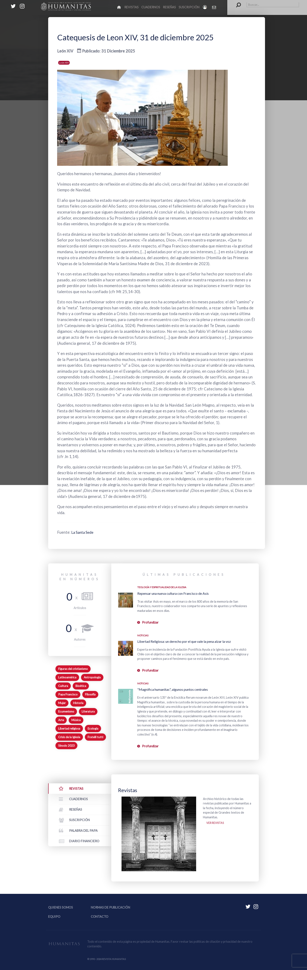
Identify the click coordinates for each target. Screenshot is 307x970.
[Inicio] (119, 7)
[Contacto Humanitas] (214, 7)
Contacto (99, 916)
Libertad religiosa (69, 728)
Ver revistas (216, 824)
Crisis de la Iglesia (69, 737)
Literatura (88, 711)
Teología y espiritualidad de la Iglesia (161, 587)
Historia (78, 703)
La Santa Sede (83, 532)
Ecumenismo (66, 711)
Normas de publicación (110, 907)
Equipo (54, 916)
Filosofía (90, 694)
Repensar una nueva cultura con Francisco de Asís (173, 593)
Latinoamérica (67, 677)
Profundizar (150, 622)
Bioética (80, 686)
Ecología (93, 728)
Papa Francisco (68, 694)
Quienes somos (60, 907)
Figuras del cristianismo (73, 668)
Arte (61, 720)
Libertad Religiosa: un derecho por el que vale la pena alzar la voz (184, 641)
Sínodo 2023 (66, 745)
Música (76, 720)
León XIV (64, 62)
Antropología (92, 677)
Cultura (63, 686)
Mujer (62, 703)
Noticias (142, 635)
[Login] (205, 7)
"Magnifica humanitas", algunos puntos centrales (172, 689)
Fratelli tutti (95, 737)
